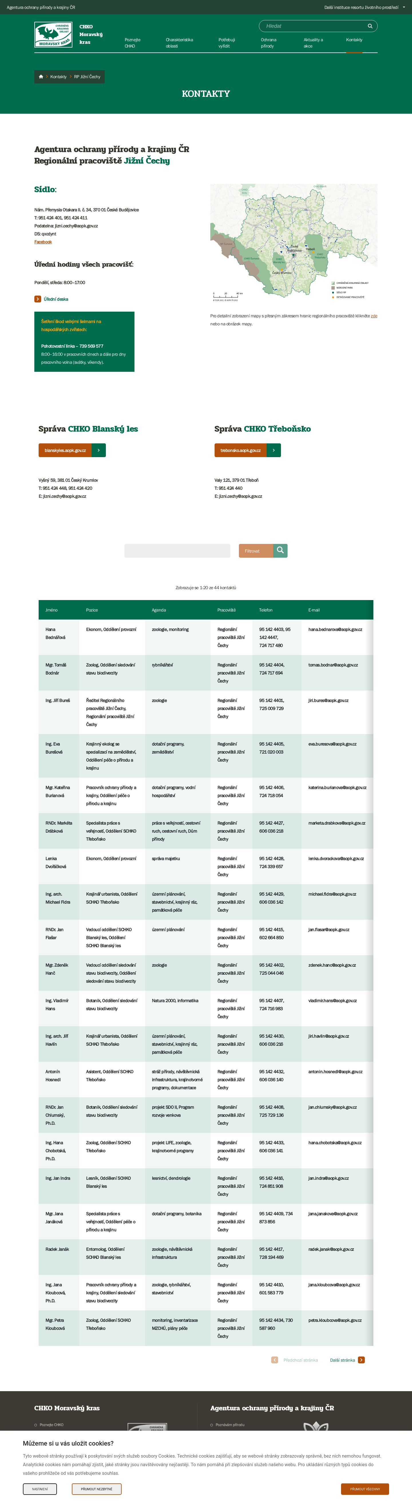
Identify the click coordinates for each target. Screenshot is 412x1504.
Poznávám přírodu (230, 1424)
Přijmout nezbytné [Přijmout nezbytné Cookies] (96, 1489)
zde (374, 315)
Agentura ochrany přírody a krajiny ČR (41, 7)
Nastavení (40, 1489)
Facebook (43, 241)
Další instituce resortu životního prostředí (361, 7)
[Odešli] (370, 26)
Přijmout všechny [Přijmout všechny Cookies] (365, 1489)
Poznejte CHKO (52, 1424)
